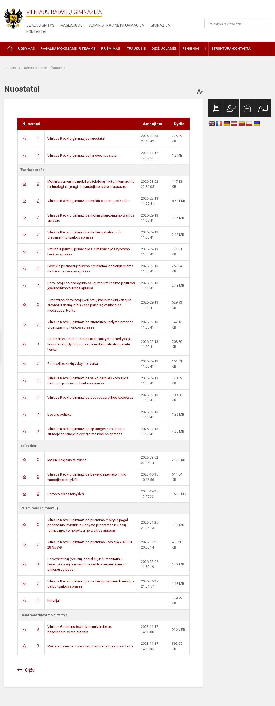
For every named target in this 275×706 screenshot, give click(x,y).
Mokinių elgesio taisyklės (66, 460)
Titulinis (10, 68)
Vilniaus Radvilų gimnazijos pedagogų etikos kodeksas (90, 397)
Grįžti (30, 670)
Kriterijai (53, 601)
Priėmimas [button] (110, 48)
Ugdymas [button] (26, 48)
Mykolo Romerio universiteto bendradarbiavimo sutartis (90, 646)
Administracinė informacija (116, 25)
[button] (234, 11)
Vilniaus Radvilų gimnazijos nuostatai (76, 138)
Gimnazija (160, 25)
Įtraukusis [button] (136, 48)
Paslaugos (72, 25)
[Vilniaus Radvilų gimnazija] (16, 17)
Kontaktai (36, 32)
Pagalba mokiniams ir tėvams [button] (68, 48)
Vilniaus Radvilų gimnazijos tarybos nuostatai (82, 155)
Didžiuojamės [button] (164, 48)
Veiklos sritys (40, 25)
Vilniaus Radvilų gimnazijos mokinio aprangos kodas (88, 201)
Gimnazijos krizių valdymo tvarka (72, 364)
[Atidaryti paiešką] (265, 24)
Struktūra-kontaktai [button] (231, 48)
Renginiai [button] (190, 48)
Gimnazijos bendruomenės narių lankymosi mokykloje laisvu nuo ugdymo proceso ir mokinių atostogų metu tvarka (89, 344)
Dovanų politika (59, 414)
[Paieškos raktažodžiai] (237, 23)
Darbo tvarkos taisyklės (65, 494)
